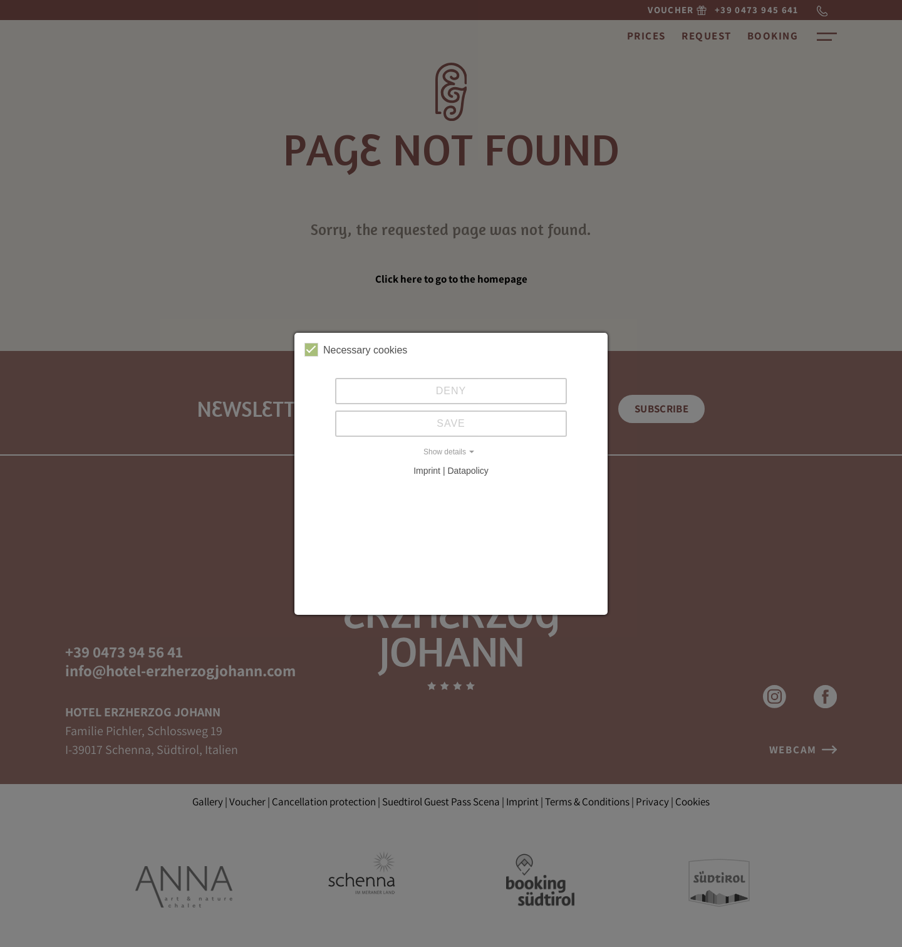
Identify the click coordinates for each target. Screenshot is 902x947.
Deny (451, 390)
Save (451, 423)
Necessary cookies (355, 350)
